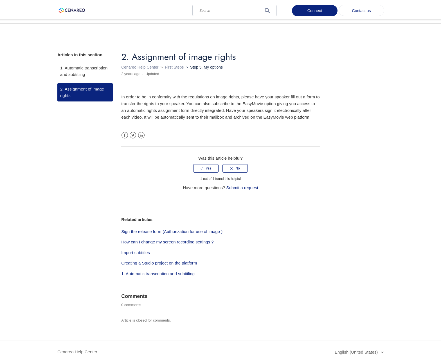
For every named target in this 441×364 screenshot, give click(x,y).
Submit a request (242, 187)
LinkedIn (141, 135)
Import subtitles (135, 252)
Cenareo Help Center (139, 67)
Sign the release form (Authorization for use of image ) (171, 231)
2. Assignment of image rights (82, 92)
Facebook (124, 135)
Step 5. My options (206, 67)
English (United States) (357, 352)
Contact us (361, 10)
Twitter (132, 135)
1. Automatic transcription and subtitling (83, 71)
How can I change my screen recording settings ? (167, 241)
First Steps (174, 67)
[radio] (206, 168)
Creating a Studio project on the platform (159, 263)
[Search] (234, 9)
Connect (314, 10)
